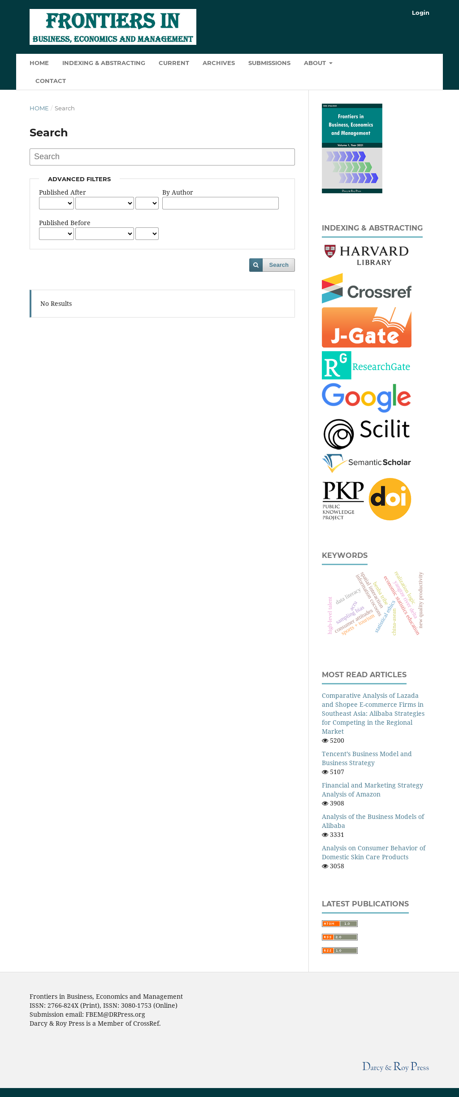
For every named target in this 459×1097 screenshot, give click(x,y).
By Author (177, 192)
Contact (50, 80)
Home (39, 108)
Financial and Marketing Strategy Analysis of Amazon (372, 789)
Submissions (269, 62)
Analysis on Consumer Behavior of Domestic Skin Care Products (373, 852)
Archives (219, 62)
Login (420, 12)
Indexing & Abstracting (103, 62)
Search (279, 264)
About (316, 62)
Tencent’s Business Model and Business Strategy (367, 758)
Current (174, 62)
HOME (39, 62)
